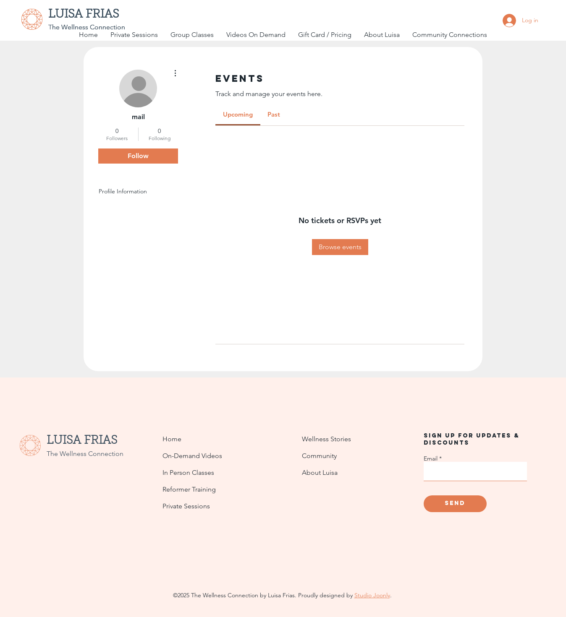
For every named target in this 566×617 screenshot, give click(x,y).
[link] (238, 114)
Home (171, 439)
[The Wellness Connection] (86, 27)
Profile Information (123, 191)
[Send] (455, 503)
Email (431, 458)
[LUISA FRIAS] (89, 15)
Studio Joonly (372, 595)
